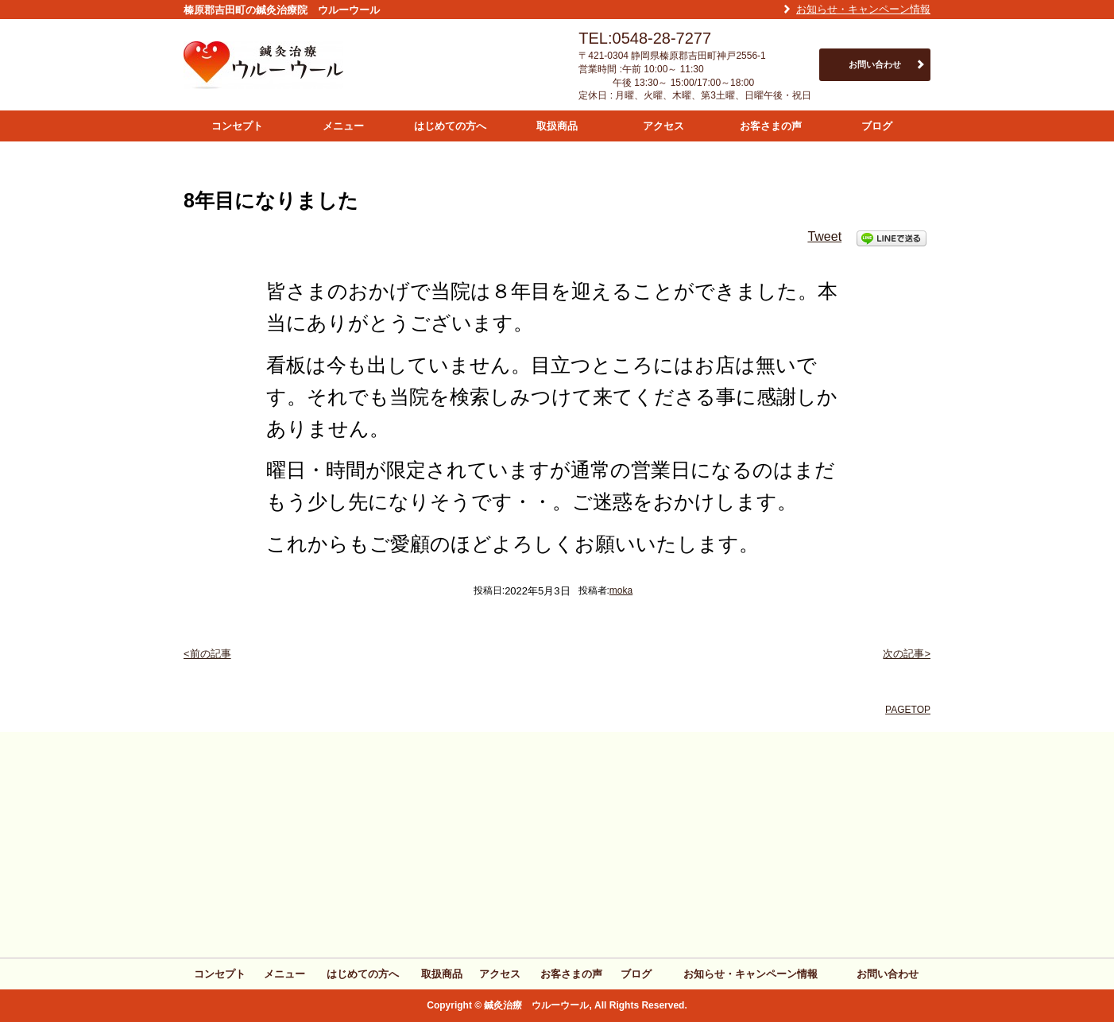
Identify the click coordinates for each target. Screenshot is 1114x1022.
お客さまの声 (771, 126)
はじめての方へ (450, 126)
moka (620, 590)
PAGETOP (907, 709)
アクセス (663, 126)
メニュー (343, 126)
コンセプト (237, 126)
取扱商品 (557, 126)
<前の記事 (207, 654)
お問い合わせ (875, 64)
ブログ (876, 126)
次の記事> (906, 654)
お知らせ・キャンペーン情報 (863, 9)
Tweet (824, 236)
